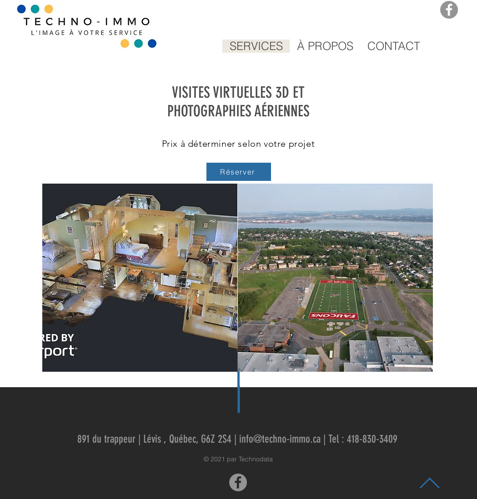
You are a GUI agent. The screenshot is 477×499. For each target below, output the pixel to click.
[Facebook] (449, 10)
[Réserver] (238, 172)
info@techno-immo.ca (280, 439)
